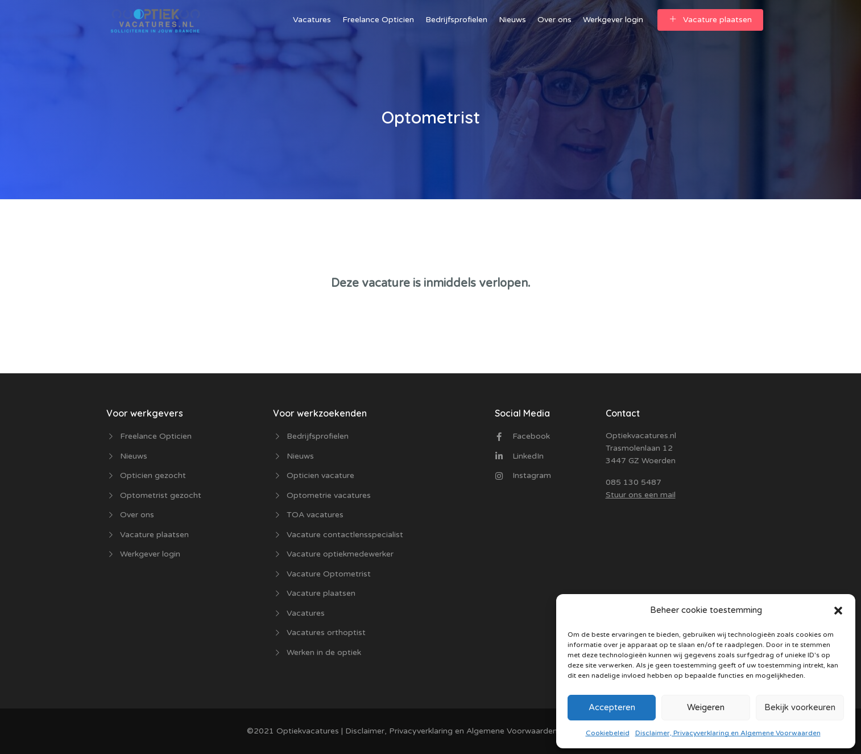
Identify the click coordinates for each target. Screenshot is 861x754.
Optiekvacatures (306, 731)
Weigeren (706, 707)
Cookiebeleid (608, 733)
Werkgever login (613, 19)
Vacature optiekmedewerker (340, 554)
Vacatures (312, 19)
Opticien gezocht (153, 475)
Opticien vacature (320, 475)
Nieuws (512, 19)
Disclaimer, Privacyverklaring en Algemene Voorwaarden (728, 733)
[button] (838, 610)
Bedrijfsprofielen (456, 19)
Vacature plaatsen (710, 19)
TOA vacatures (315, 515)
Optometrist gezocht (160, 495)
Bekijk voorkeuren (799, 707)
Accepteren (612, 707)
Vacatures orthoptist (326, 632)
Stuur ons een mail (641, 495)
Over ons (554, 19)
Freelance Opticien (378, 19)
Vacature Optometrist (329, 574)
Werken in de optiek (324, 652)
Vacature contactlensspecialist (345, 534)
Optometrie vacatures (329, 495)
